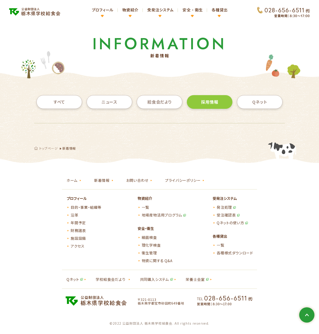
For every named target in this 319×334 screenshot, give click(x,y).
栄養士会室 (195, 279)
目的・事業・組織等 (86, 207)
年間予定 (78, 222)
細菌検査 (149, 237)
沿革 (74, 215)
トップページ (48, 148)
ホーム (72, 180)
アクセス (77, 246)
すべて (59, 102)
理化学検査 (151, 245)
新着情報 (101, 180)
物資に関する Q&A (157, 260)
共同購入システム (154, 279)
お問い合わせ (137, 180)
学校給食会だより (110, 279)
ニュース (109, 102)
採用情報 (209, 102)
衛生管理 (149, 253)
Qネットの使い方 (230, 222)
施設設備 (78, 238)
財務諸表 (78, 230)
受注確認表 (226, 215)
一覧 (145, 207)
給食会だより (159, 102)
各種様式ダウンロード (235, 253)
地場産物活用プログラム (162, 215)
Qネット (259, 102)
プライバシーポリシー (183, 180)
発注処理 (224, 207)
